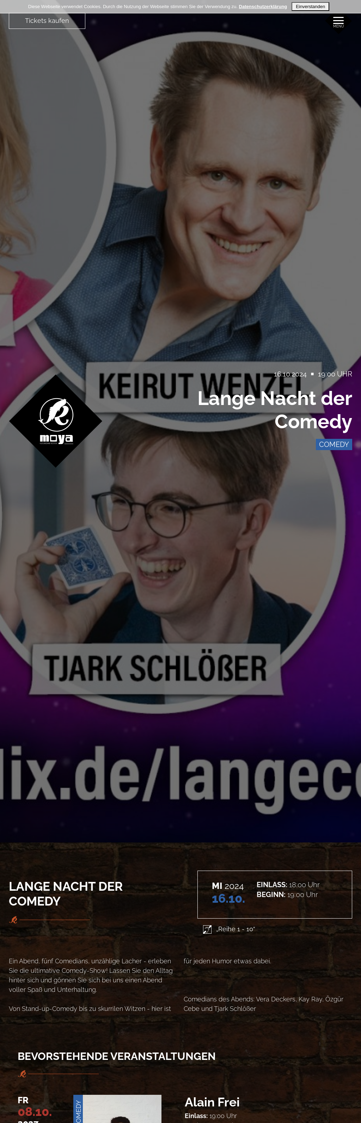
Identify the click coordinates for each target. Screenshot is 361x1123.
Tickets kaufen (47, 20)
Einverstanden (310, 6)
